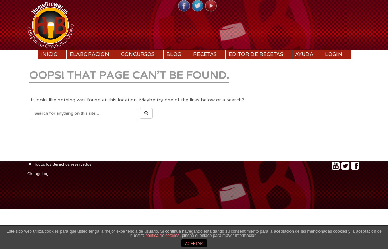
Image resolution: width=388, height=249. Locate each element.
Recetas (205, 54)
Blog (173, 54)
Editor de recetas (256, 54)
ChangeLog (37, 173)
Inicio (49, 54)
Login (333, 54)
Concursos (138, 54)
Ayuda (304, 54)
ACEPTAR (194, 243)
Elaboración (89, 54)
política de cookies (162, 235)
